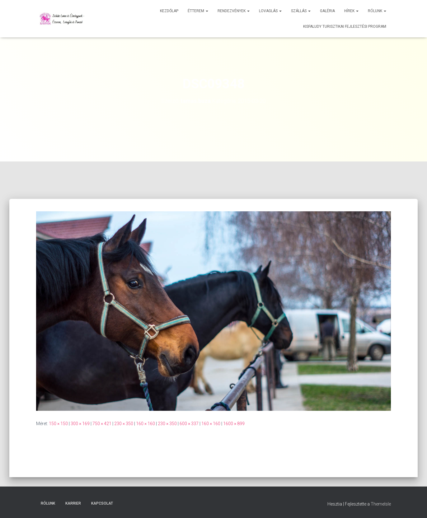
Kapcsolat (102, 503)
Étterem (198, 11)
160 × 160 (145, 423)
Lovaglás (270, 11)
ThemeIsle (381, 503)
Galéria (327, 11)
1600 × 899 (234, 423)
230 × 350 (123, 423)
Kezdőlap (169, 11)
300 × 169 (80, 423)
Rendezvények (234, 11)
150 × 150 (58, 423)
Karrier (73, 503)
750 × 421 (101, 423)
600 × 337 (189, 423)
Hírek (351, 11)
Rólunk (377, 11)
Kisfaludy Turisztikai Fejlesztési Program (344, 26)
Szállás (301, 11)
